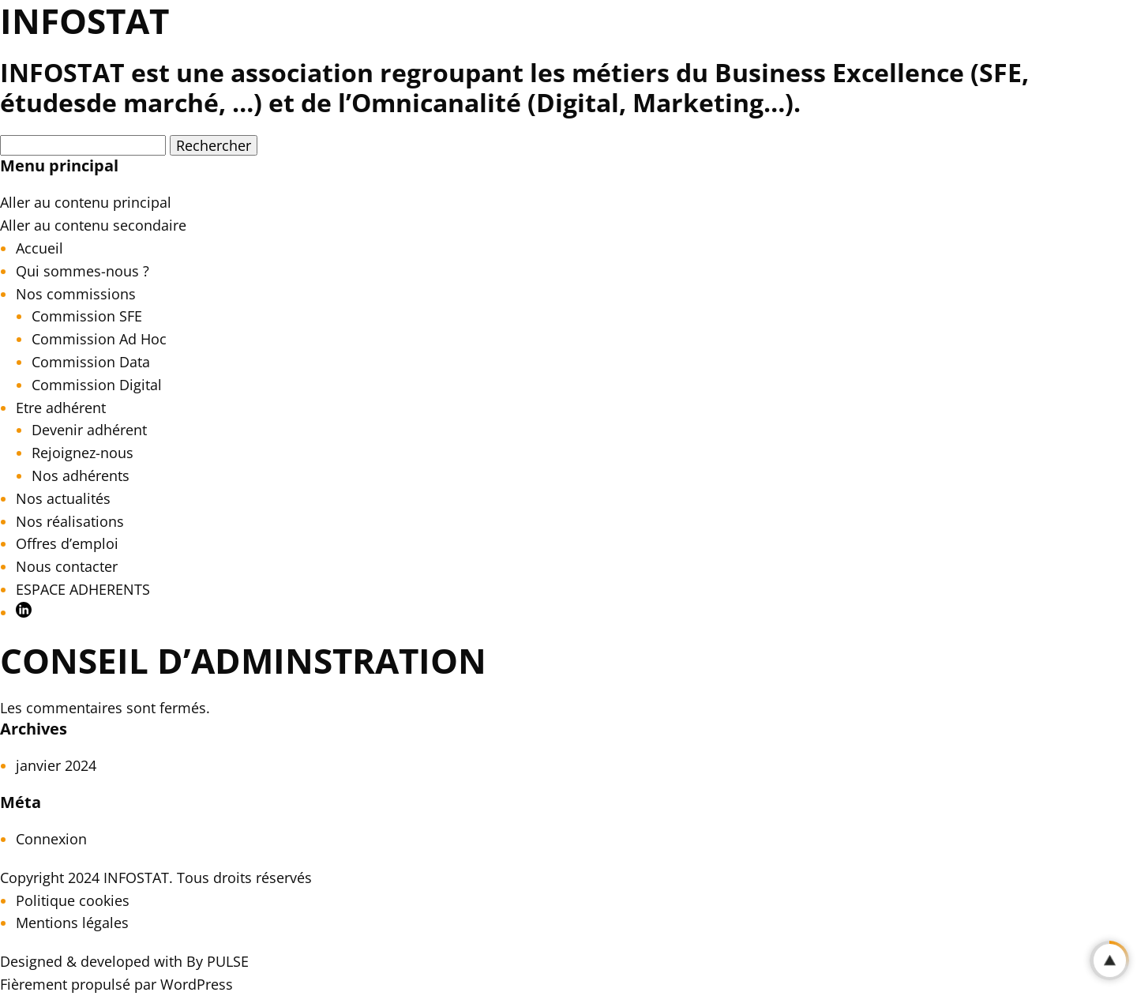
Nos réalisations (70, 521)
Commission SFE (87, 315)
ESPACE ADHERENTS (83, 589)
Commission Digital (97, 384)
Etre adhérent (61, 407)
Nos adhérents (80, 475)
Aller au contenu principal (85, 202)
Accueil (39, 248)
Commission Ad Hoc (99, 338)
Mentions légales (72, 922)
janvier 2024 (56, 765)
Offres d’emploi (67, 543)
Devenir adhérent (89, 429)
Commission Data (91, 361)
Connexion (51, 838)
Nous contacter (67, 566)
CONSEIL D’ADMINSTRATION (243, 660)
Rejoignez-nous (82, 452)
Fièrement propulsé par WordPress (116, 984)
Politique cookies (72, 900)
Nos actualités (63, 498)
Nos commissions (76, 293)
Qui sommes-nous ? (82, 270)
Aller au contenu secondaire (93, 225)
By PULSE (217, 961)
